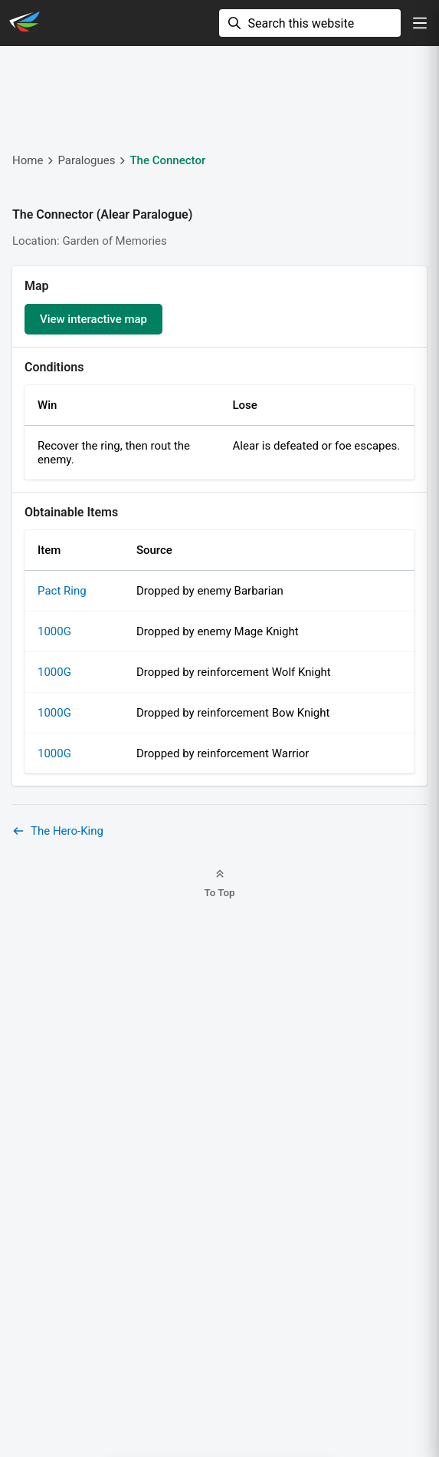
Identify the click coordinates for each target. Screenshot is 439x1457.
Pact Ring (62, 591)
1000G (54, 631)
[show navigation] (420, 23)
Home (27, 160)
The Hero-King (57, 831)
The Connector (167, 160)
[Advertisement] (219, 96)
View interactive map (93, 319)
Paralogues (86, 160)
